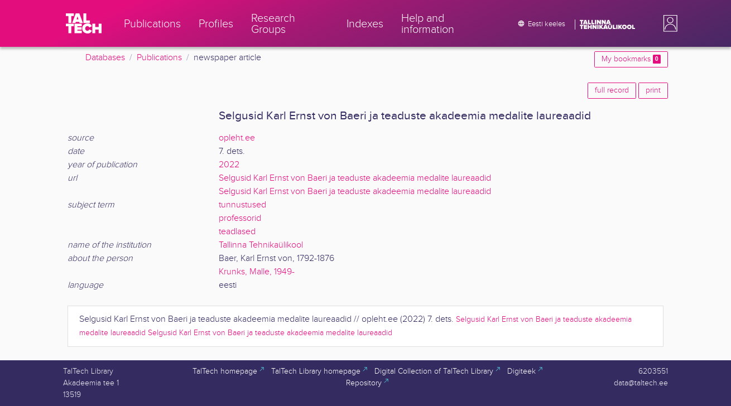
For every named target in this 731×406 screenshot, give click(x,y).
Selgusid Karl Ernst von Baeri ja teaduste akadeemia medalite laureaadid (355, 178)
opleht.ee (237, 138)
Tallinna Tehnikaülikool (261, 245)
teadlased (237, 231)
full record (612, 90)
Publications (159, 57)
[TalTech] (84, 23)
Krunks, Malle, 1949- (257, 272)
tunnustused (242, 205)
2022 (229, 165)
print (653, 90)
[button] (668, 23)
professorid (240, 218)
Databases (105, 57)
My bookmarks (631, 59)
